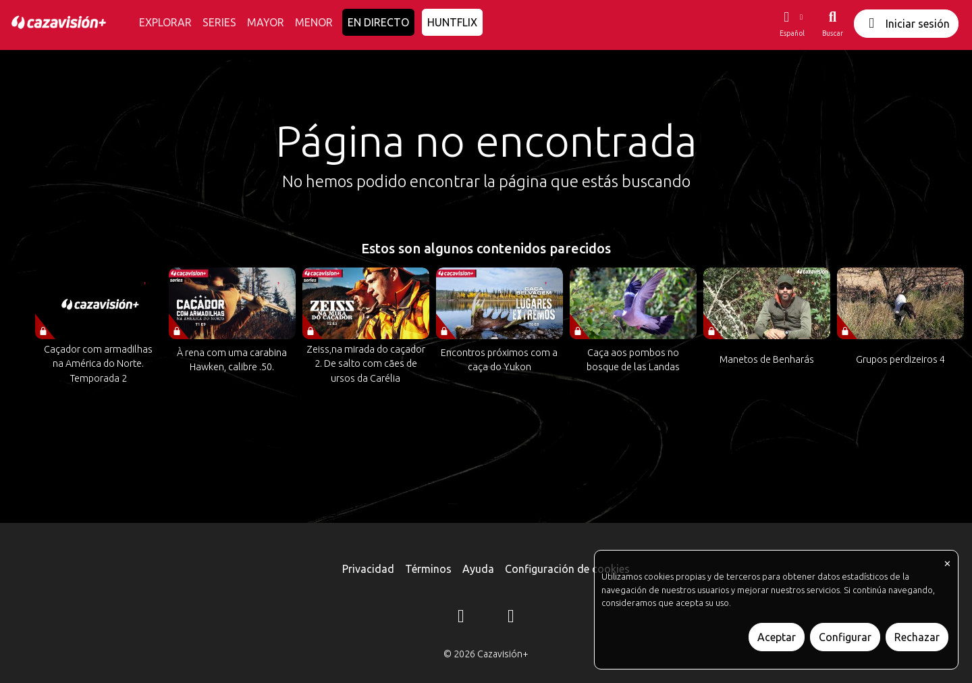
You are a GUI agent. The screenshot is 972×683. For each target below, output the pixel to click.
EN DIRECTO (378, 22)
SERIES (219, 22)
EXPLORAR (165, 22)
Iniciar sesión (906, 23)
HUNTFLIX (452, 22)
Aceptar (776, 637)
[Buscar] (832, 24)
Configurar (845, 637)
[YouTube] (511, 618)
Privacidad (368, 569)
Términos (428, 569)
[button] (791, 24)
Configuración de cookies (567, 569)
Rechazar (917, 637)
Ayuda (478, 569)
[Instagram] (461, 618)
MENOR (314, 22)
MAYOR (265, 22)
